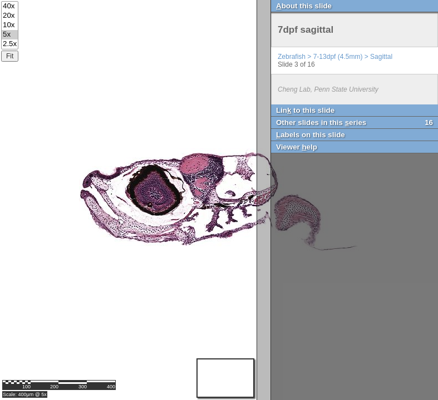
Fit (9, 56)
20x (10, 16)
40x (10, 6)
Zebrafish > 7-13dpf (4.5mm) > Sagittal (335, 57)
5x (10, 34)
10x (10, 25)
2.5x (10, 44)
